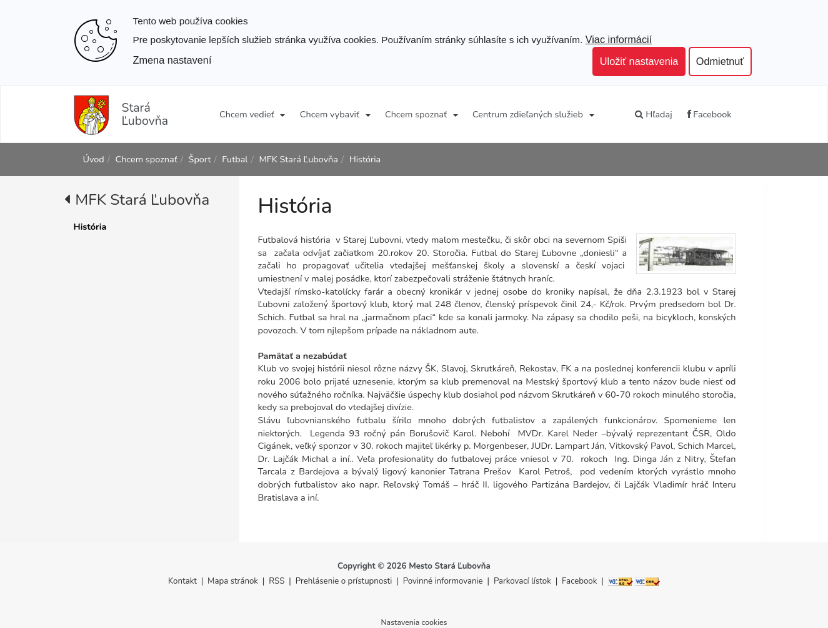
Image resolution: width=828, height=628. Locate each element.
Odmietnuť (720, 61)
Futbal (234, 159)
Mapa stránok (232, 581)
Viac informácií (619, 39)
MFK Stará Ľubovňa (298, 159)
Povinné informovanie (443, 581)
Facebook (709, 114)
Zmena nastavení (172, 60)
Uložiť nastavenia (639, 61)
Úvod (93, 159)
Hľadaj (653, 114)
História (365, 159)
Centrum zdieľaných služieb (527, 114)
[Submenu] (282, 114)
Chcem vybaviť (329, 114)
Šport (200, 159)
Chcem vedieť (246, 114)
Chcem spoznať (416, 114)
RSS (278, 581)
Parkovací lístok (522, 581)
